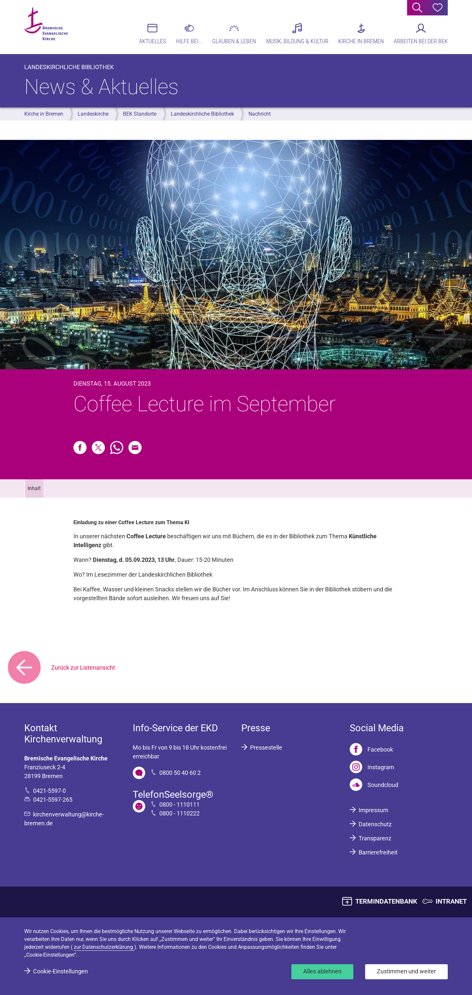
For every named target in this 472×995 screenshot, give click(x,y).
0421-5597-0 (49, 790)
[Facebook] (371, 749)
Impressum (373, 810)
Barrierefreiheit (378, 852)
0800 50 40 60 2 (180, 772)
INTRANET (451, 901)
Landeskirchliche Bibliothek (202, 114)
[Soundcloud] (374, 784)
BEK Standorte (139, 114)
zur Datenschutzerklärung (104, 947)
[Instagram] (372, 767)
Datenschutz (375, 824)
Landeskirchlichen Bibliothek (175, 574)
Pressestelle (266, 747)
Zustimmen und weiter (406, 971)
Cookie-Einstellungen (60, 971)
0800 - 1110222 (179, 813)
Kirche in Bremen (43, 114)
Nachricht (259, 114)
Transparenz (375, 838)
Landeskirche (93, 114)
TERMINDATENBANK (386, 901)
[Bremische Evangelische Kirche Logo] (49, 26)
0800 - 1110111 (179, 804)
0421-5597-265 (52, 799)
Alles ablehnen (322, 971)
